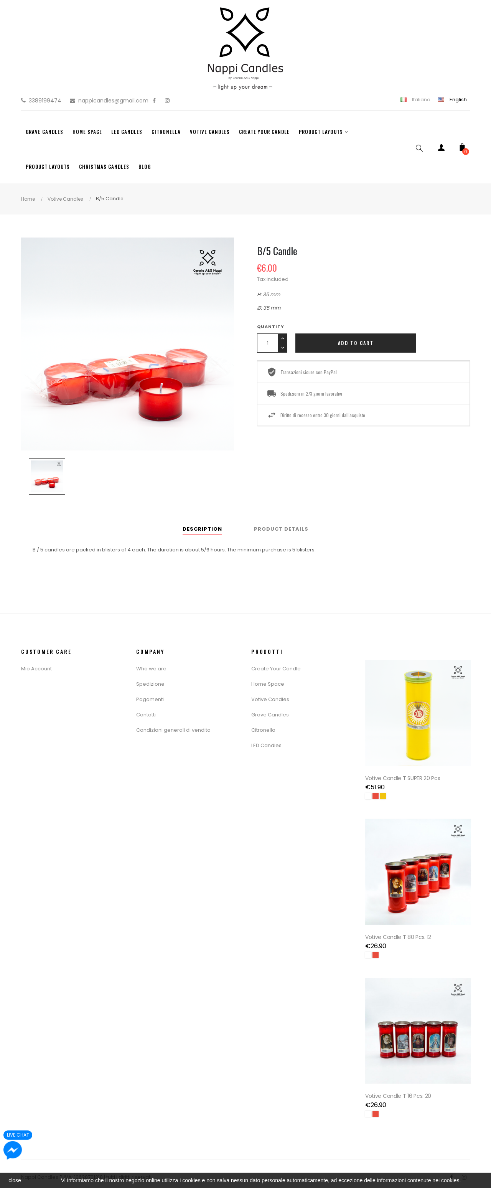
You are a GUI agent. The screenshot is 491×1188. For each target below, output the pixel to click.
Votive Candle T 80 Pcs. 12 (399, 932)
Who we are (151, 668)
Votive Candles (270, 699)
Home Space (267, 684)
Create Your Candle (276, 668)
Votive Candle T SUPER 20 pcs (404, 776)
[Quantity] (267, 343)
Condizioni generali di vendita (173, 730)
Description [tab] (202, 529)
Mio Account (36, 668)
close (14, 1180)
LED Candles (266, 745)
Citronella (263, 730)
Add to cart (356, 343)
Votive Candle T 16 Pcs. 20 (399, 1089)
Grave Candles (270, 714)
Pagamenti (150, 699)
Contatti (146, 714)
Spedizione (150, 684)
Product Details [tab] (281, 529)
